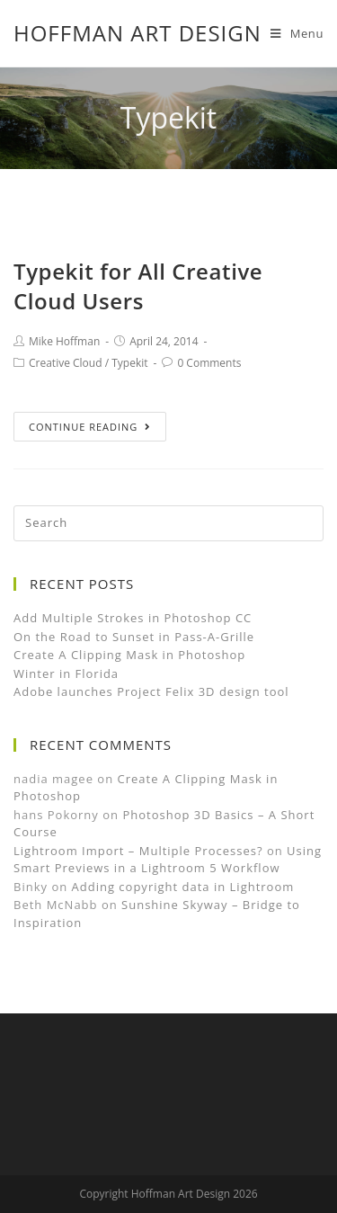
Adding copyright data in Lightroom (183, 887)
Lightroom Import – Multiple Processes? (138, 851)
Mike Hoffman (64, 341)
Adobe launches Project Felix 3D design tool (151, 691)
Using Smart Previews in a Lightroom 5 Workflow (167, 860)
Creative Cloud (65, 362)
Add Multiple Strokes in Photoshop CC (132, 618)
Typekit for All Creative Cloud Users (137, 286)
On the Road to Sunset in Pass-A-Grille (133, 637)
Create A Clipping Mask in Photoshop (129, 655)
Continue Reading (90, 426)
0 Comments (209, 362)
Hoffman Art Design (137, 33)
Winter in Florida (66, 673)
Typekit (129, 362)
